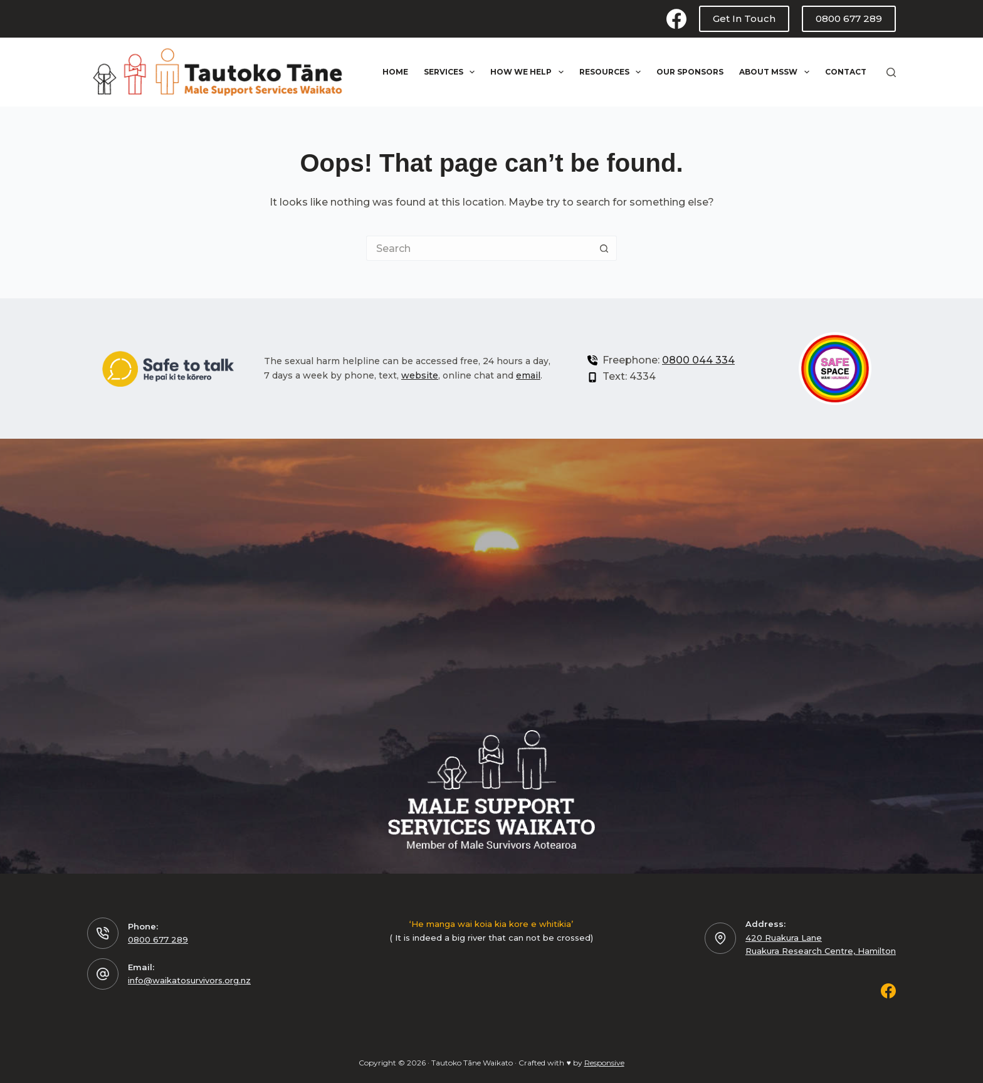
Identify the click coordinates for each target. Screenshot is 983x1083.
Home (395, 71)
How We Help (529, 72)
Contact (845, 71)
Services (452, 72)
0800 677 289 (849, 18)
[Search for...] (479, 248)
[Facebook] (676, 19)
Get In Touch (744, 18)
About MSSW (776, 72)
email (528, 375)
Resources (612, 72)
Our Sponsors (689, 71)
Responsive (604, 1062)
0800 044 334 (698, 360)
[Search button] (604, 248)
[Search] (891, 72)
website (419, 375)
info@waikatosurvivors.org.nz (189, 980)
